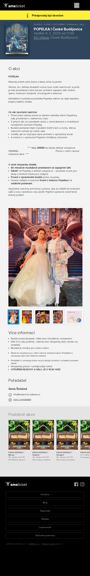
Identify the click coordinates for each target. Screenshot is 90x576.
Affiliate (45, 519)
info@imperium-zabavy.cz (26, 394)
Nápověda (45, 510)
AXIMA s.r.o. (34, 544)
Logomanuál (45, 527)
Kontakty (45, 494)
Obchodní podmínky (45, 535)
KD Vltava (41, 37)
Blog (45, 502)
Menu (84, 5)
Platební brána (48, 544)
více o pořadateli (22, 399)
